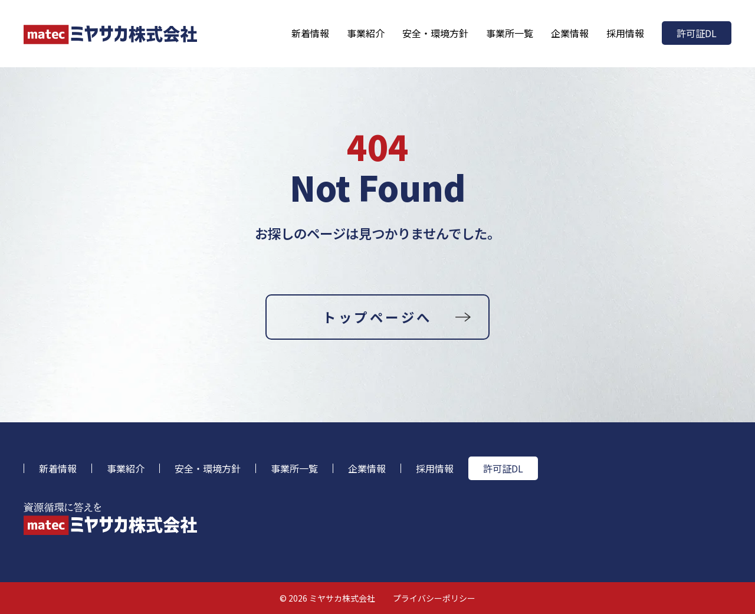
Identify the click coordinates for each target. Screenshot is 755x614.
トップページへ (377, 316)
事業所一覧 (509, 33)
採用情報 (625, 33)
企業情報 (570, 33)
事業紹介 (366, 33)
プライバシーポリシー (434, 598)
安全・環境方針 (435, 33)
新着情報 (310, 33)
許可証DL (697, 33)
